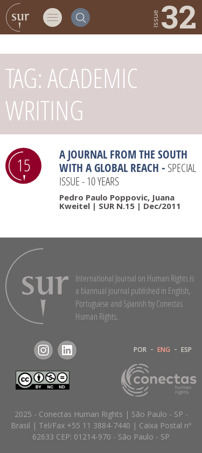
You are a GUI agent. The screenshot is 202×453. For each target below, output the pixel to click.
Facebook (19, 350)
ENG (163, 350)
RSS (90, 350)
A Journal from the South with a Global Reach (123, 161)
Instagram (43, 350)
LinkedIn (67, 350)
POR (140, 350)
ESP (186, 350)
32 (173, 16)
